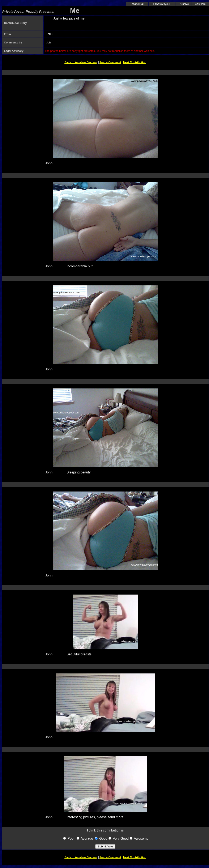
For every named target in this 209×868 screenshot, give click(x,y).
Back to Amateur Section (80, 62)
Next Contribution (134, 62)
